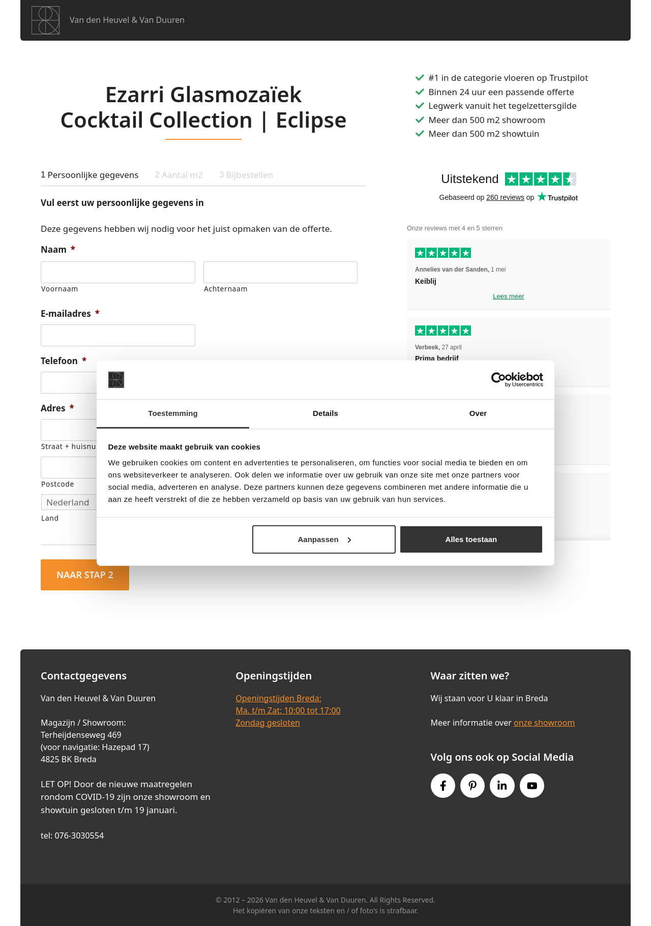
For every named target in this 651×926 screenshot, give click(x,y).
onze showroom (544, 722)
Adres (57, 408)
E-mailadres (70, 313)
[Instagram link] (502, 785)
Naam (58, 249)
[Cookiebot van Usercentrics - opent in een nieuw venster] (498, 379)
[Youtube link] (532, 785)
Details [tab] (325, 413)
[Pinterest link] (472, 785)
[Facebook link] (443, 785)
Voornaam (59, 288)
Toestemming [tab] (173, 413)
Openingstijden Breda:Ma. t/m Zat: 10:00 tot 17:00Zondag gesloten (287, 710)
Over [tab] (478, 413)
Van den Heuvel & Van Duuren (127, 19)
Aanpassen (324, 539)
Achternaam (226, 288)
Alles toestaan (471, 539)
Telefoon (63, 361)
